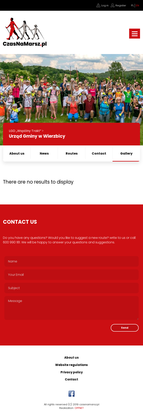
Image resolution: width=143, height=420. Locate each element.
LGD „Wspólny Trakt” (25, 131)
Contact (99, 153)
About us (16, 153)
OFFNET (79, 408)
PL (132, 5)
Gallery (126, 153)
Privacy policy (72, 372)
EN (137, 5)
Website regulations (71, 365)
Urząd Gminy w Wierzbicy (37, 136)
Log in (105, 5)
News (44, 153)
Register (121, 5)
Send (124, 328)
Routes (72, 153)
